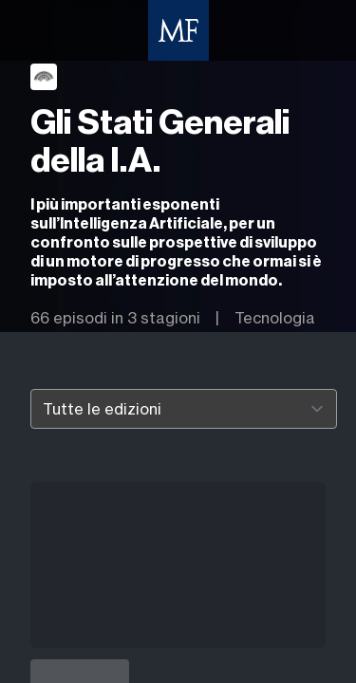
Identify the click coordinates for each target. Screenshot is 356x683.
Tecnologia (274, 317)
